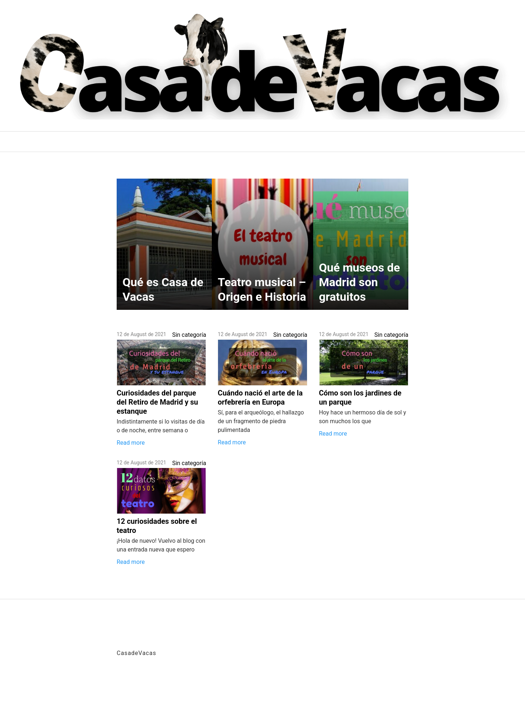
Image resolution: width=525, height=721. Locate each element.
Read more (131, 442)
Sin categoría (189, 334)
